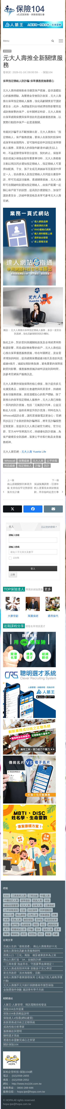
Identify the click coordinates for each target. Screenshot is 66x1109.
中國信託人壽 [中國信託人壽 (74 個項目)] (11, 900)
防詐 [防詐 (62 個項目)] (41, 934)
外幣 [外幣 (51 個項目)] (54, 915)
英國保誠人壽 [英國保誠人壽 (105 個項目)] (18, 929)
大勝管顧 (13, 615)
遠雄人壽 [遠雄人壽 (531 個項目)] (47, 929)
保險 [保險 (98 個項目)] (47, 900)
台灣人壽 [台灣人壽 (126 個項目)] (32, 915)
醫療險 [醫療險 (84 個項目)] (15, 934)
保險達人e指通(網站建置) (18, 1017)
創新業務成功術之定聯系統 (19, 1022)
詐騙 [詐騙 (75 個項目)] (30, 929)
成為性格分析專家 (13, 1026)
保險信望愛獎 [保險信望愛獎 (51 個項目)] (11, 905)
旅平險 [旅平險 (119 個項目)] (15, 924)
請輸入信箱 (14, 535)
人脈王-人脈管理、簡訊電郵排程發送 (24, 1004)
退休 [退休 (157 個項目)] (38, 929)
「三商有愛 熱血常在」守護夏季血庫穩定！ (28, 963)
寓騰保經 (33, 615)
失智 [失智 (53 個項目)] (6, 919)
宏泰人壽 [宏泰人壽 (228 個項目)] (16, 919)
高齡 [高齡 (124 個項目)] (55, 934)
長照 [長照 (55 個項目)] (23, 934)
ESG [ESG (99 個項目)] (6, 895)
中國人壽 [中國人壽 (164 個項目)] (45, 895)
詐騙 (37, 465)
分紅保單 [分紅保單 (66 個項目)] (32, 910)
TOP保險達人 (14, 589)
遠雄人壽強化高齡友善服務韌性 (21, 950)
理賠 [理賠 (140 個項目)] (35, 924)
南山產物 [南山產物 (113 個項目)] (20, 915)
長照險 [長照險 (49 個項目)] (32, 934)
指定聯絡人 (25, 465)
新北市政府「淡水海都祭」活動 (21, 972)
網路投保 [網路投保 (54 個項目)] (52, 924)
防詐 (46, 465)
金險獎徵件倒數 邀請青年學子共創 (23, 989)
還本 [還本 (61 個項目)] (57, 929)
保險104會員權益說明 (16, 1013)
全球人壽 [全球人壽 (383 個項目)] (37, 905)
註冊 (13, 574)
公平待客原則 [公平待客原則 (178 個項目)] (11, 910)
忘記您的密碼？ (49, 527)
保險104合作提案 (13, 1009)
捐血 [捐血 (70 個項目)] (6, 924)
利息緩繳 (9, 465)
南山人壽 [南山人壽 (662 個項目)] (8, 915)
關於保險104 (10, 1044)
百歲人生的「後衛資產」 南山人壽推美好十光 (30, 946)
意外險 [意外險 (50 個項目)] (39, 919)
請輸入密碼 (14, 547)
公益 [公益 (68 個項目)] (23, 910)
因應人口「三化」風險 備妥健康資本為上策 (29, 955)
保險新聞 (7, 51)
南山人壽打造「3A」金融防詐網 (22, 959)
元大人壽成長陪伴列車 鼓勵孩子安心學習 (27, 968)
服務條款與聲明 (12, 1031)
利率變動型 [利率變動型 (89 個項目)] (46, 910)
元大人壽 (38, 460)
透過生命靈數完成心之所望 (19, 1039)
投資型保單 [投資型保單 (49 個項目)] (51, 919)
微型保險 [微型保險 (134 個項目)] (28, 919)
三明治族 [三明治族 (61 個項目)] (33, 895)
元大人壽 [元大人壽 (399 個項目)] (25, 905)
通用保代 (53, 615)
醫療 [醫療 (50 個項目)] (6, 934)
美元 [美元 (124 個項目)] (6, 929)
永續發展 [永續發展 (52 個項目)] (25, 924)
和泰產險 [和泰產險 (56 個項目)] (44, 915)
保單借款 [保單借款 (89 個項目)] (25, 900)
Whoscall (9, 460)
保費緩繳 (24, 460)
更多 (47, 589)
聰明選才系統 (11, 1035)
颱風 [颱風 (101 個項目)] (48, 934)
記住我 (14, 558)
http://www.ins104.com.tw (27, 1083)
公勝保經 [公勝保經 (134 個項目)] (49, 905)
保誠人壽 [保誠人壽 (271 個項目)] (37, 900)
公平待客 (52, 460)
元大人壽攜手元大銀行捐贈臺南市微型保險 (28, 985)
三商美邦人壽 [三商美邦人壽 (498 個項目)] (19, 895)
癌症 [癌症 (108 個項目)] (43, 924)
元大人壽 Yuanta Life (33, 451)
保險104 (47, 72)
